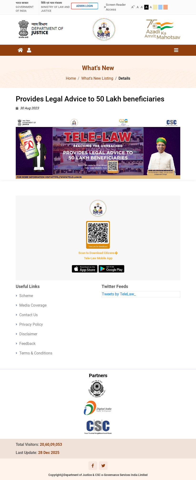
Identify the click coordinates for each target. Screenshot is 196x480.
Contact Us (28, 315)
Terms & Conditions (35, 353)
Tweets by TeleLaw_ (119, 294)
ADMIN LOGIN (84, 6)
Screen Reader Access (116, 7)
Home (71, 78)
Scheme (26, 295)
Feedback (27, 343)
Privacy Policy (31, 324)
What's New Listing (97, 78)
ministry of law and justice (55, 6)
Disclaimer (28, 334)
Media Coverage (32, 305)
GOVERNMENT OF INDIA (26, 6)
